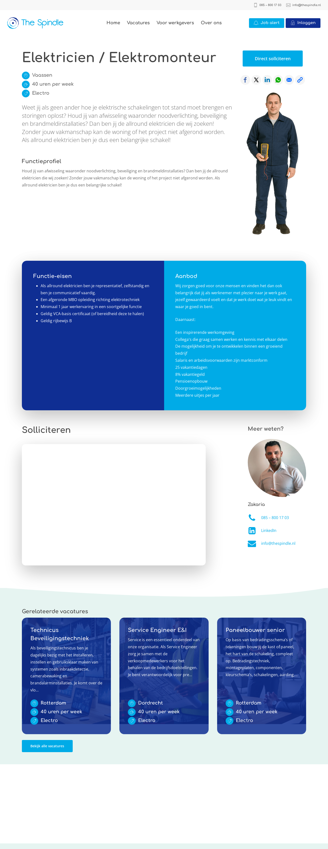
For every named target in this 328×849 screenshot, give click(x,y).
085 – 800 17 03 (275, 517)
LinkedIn (268, 530)
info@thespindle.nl (278, 543)
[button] (273, 58)
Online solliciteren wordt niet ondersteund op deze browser (114, 504)
